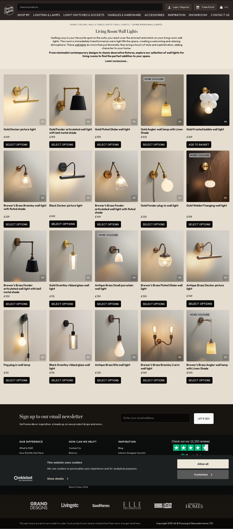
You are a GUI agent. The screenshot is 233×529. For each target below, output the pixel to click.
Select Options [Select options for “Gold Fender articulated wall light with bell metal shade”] (62, 144)
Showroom (198, 15)
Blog (120, 448)
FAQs (71, 477)
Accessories (154, 15)
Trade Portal (201, 7)
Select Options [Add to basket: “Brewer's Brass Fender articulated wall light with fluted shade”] (108, 224)
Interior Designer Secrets (131, 453)
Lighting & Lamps (46, 15)
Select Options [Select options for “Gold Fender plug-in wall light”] (154, 224)
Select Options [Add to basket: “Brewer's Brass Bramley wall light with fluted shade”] (17, 224)
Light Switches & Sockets (83, 15)
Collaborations (126, 458)
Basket (223, 7)
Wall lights (121, 24)
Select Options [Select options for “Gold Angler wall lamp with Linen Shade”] (154, 144)
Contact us (75, 448)
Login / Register (174, 7)
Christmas (123, 462)
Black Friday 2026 (78, 487)
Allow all (203, 507)
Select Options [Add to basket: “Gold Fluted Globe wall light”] (108, 144)
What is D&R (26, 448)
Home (73, 24)
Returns (73, 453)
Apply (22, 482)
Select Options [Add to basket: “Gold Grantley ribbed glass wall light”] (62, 304)
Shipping (73, 458)
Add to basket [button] (199, 144)
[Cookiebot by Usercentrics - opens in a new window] (23, 522)
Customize (203, 517)
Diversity (24, 467)
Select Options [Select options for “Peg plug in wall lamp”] (17, 380)
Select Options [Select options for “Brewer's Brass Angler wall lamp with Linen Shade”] (199, 380)
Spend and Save (77, 482)
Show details (55, 521)
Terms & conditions (79, 467)
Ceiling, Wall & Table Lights (95, 24)
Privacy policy (76, 472)
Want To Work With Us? (31, 462)
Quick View (43, 122)
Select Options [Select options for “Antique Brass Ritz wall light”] (108, 380)
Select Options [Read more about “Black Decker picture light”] (63, 224)
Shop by (23, 15)
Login (32, 482)
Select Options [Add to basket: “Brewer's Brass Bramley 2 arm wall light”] (154, 380)
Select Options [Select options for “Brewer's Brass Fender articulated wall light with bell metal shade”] (17, 304)
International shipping (80, 462)
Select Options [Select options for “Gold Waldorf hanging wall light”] (199, 224)
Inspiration (176, 15)
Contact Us (220, 15)
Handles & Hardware (124, 15)
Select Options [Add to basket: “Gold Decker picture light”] (17, 144)
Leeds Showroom (127, 467)
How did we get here (31, 453)
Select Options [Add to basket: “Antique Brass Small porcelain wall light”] (108, 304)
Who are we (26, 458)
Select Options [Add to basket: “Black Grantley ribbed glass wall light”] (62, 380)
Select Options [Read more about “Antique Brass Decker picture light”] (200, 303)
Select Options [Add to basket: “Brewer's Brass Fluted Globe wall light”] (154, 304)
